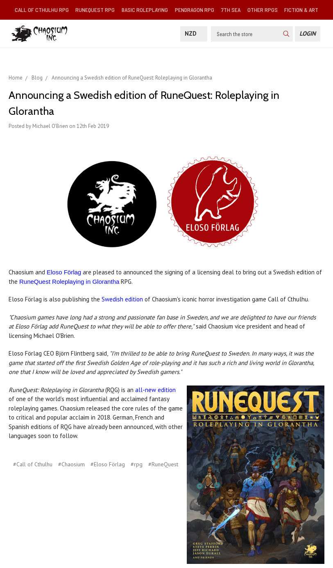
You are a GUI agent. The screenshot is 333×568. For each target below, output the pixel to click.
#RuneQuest (163, 464)
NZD (194, 33)
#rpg (137, 464)
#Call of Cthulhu (32, 464)
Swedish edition (122, 299)
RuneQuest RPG (95, 9)
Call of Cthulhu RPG (42, 9)
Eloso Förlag (64, 272)
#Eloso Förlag (108, 464)
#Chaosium (71, 464)
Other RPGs (262, 9)
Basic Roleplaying (145, 9)
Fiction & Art (301, 9)
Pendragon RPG (194, 9)
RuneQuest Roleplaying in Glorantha (69, 281)
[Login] (307, 33)
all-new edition (155, 390)
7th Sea (230, 9)
